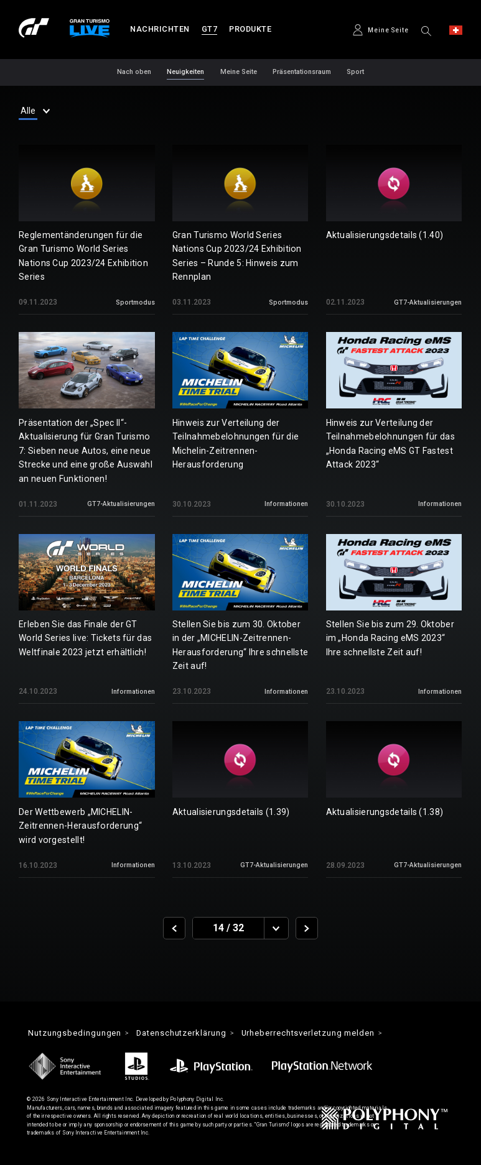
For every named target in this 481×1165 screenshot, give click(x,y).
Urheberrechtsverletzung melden (311, 1033)
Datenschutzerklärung (182, 1033)
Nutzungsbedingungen (75, 1033)
